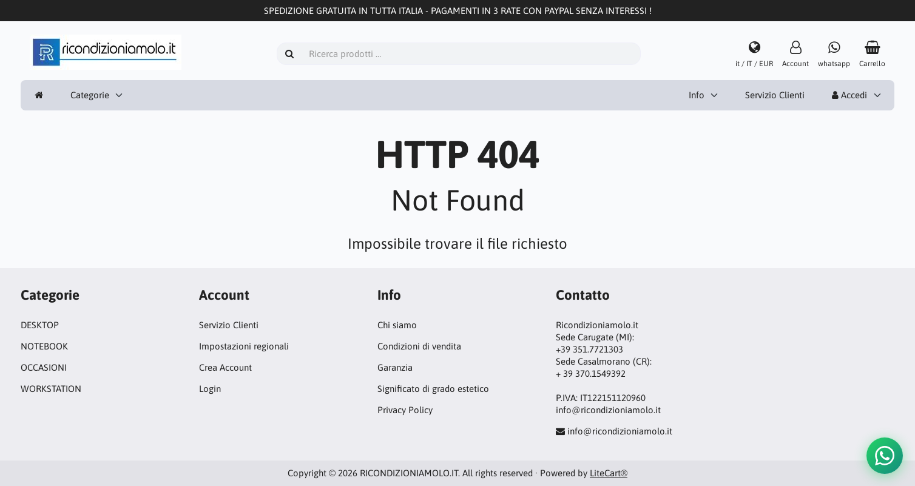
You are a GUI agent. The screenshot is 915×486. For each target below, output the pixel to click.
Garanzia (395, 367)
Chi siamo (397, 325)
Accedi (849, 95)
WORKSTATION (51, 388)
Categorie (89, 95)
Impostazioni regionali (244, 346)
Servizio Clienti (775, 95)
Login (210, 388)
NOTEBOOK (44, 346)
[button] (884, 455)
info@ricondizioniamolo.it (619, 431)
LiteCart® (608, 473)
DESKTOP (40, 325)
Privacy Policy (405, 410)
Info (696, 95)
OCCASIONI (44, 367)
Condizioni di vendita (419, 346)
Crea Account (225, 367)
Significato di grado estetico (433, 388)
